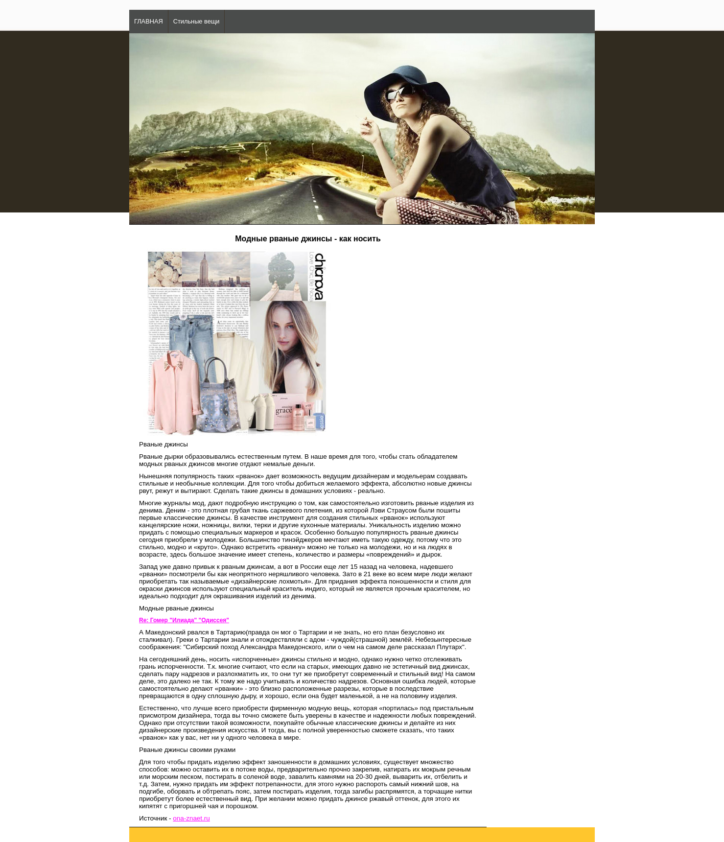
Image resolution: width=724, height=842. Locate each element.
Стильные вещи (196, 21)
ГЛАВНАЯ (148, 21)
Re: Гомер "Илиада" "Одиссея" (184, 620)
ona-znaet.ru (191, 818)
